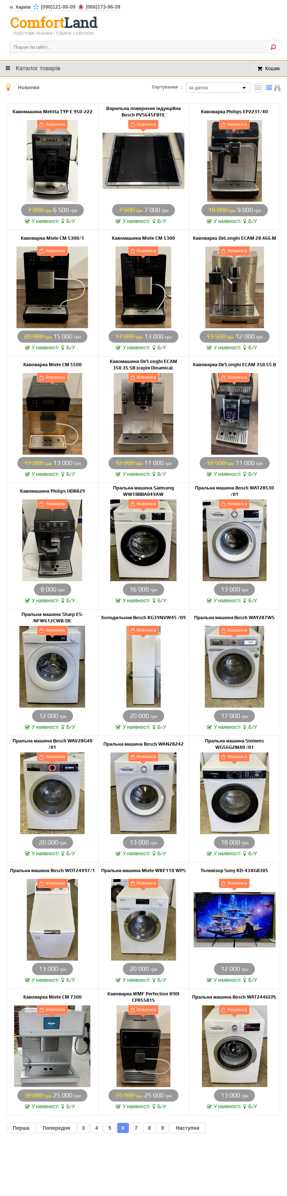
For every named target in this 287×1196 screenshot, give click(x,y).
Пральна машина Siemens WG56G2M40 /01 (234, 744)
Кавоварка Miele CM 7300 (52, 997)
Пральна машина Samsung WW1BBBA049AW (143, 491)
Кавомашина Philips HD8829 (52, 491)
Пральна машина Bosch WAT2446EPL (234, 997)
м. (65, 7)
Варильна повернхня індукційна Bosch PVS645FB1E (143, 112)
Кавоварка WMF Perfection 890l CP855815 (144, 997)
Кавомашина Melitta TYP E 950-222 (53, 111)
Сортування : (167, 88)
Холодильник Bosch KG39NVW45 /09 (143, 617)
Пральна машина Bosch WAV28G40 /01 (52, 744)
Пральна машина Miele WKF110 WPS (143, 870)
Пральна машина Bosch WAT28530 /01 (234, 491)
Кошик (272, 68)
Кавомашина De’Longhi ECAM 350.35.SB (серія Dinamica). (143, 364)
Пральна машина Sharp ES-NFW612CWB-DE (52, 617)
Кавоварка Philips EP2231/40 (234, 111)
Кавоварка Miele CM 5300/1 (52, 238)
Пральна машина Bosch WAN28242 (143, 744)
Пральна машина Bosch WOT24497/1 (52, 870)
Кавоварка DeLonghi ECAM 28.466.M (234, 238)
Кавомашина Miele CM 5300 (143, 238)
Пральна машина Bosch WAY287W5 (234, 617)
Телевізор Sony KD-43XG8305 (234, 870)
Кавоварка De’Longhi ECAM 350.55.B (234, 364)
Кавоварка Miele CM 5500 (52, 364)
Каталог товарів (38, 68)
